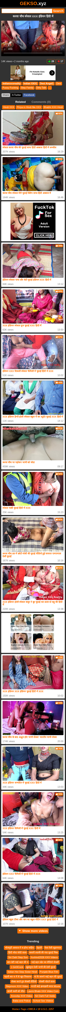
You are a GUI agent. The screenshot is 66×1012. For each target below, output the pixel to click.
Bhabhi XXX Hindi (53, 107)
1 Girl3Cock (17, 967)
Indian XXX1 (30, 83)
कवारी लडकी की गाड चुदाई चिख (43, 952)
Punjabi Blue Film (49, 972)
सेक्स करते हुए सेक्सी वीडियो (24, 981)
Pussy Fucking (10, 87)
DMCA (31, 1009)
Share (6, 95)
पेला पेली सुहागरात (53, 947)
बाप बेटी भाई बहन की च (17, 962)
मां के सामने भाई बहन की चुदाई (48, 976)
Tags (23, 1009)
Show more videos (33, 930)
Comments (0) (41, 101)
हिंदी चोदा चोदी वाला (17, 952)
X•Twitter (16, 95)
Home (15, 1009)
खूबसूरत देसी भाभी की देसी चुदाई (40, 967)
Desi (58, 83)
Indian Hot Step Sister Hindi (22, 972)
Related (20, 101)
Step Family (27, 87)
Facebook (29, 95)
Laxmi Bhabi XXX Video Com (43, 991)
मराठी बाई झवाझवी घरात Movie (45, 986)
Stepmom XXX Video (17, 986)
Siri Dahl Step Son (18, 957)
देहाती (39, 947)
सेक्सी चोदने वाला (47, 981)
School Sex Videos (43, 1000)
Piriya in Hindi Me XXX (29, 107)
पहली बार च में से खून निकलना (18, 976)
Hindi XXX (8, 107)
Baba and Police (21, 1000)
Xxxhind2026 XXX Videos (44, 957)
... (50, 87)
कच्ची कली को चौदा (16, 991)
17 (60, 61)
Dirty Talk (41, 87)
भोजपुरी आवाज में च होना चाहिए (19, 947)
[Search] (27, 10)
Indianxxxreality (12, 83)
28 (51, 61)
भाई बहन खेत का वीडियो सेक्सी (45, 962)
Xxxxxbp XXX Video (21, 996)
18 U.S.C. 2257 (46, 1009)
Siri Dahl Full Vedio (45, 996)
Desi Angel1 (47, 83)
